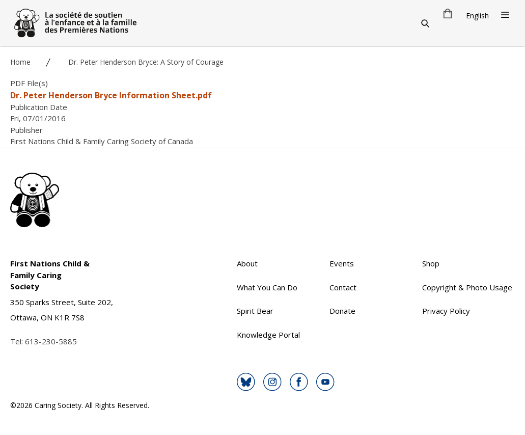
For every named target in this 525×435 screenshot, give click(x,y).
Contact (342, 287)
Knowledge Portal (268, 335)
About (247, 263)
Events (341, 263)
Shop (430, 263)
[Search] (425, 23)
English (477, 15)
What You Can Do (267, 287)
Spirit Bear (255, 311)
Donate (342, 311)
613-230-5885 (51, 341)
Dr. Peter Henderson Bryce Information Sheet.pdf (111, 95)
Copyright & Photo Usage (467, 287)
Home (21, 62)
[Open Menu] (505, 15)
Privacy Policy (446, 311)
